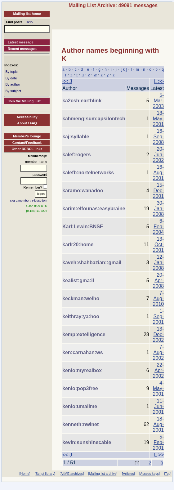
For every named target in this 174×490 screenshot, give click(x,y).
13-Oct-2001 (158, 244)
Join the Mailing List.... (26, 101)
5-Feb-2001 (158, 442)
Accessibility (26, 117)
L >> (159, 81)
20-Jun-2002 (158, 154)
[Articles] (128, 473)
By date (11, 78)
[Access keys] (149, 473)
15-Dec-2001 (158, 190)
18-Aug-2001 (158, 424)
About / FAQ (27, 123)
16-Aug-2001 (158, 172)
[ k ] (124, 69)
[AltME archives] (72, 473)
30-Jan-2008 (158, 208)
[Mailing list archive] (103, 473)
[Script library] (45, 473)
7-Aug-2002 (158, 352)
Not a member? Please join (28, 200)
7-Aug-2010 (158, 298)
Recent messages (22, 49)
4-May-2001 (158, 388)
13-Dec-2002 (158, 334)
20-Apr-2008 (158, 280)
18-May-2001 (158, 118)
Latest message (20, 42)
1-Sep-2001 (158, 316)
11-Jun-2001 (158, 406)
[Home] (25, 473)
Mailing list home (27, 14)
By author (12, 84)
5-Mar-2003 (158, 100)
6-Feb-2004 (158, 226)
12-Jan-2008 (158, 262)
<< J (67, 81)
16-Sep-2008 (158, 136)
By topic (11, 72)
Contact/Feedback (27, 143)
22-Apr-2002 (158, 370)
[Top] (167, 473)
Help (29, 22)
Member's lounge (27, 136)
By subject (13, 91)
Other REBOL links (27, 149)
